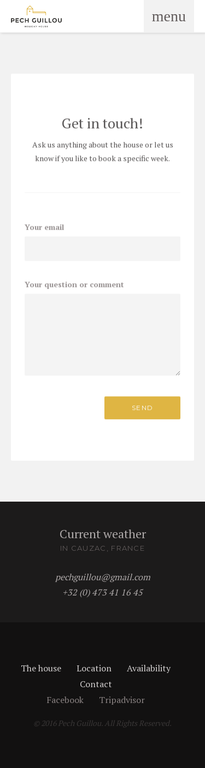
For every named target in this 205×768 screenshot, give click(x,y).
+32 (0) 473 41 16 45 (102, 592)
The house (41, 668)
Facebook (65, 700)
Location (94, 668)
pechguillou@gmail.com (102, 577)
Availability (149, 668)
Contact (96, 684)
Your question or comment (74, 284)
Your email (44, 227)
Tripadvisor (122, 700)
